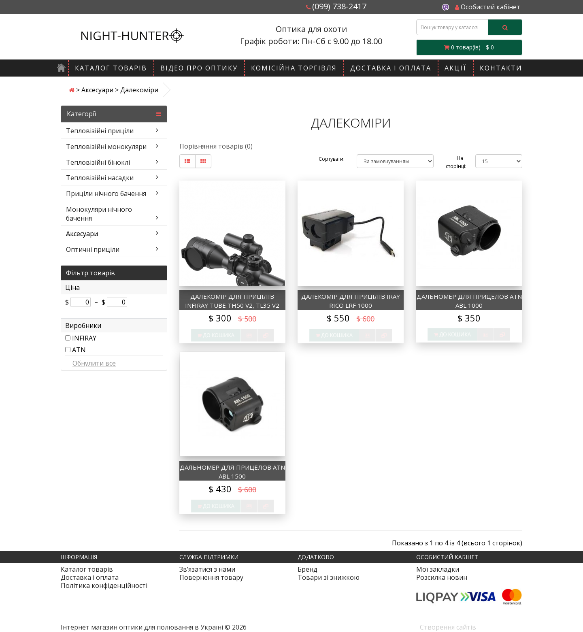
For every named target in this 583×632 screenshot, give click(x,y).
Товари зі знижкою (329, 577)
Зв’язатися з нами (207, 569)
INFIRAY (84, 338)
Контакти (501, 68)
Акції (455, 68)
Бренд (307, 569)
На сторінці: (454, 162)
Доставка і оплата (390, 68)
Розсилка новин (441, 577)
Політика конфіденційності (104, 585)
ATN (79, 350)
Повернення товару (211, 577)
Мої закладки (437, 569)
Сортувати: (332, 158)
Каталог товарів (111, 68)
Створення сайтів (448, 627)
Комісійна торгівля (294, 68)
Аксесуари (97, 89)
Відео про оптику (199, 68)
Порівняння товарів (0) (216, 146)
